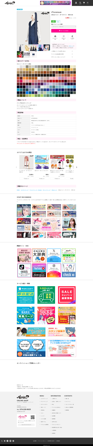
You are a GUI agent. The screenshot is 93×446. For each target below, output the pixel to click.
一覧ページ (71, 45)
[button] (16, 167)
